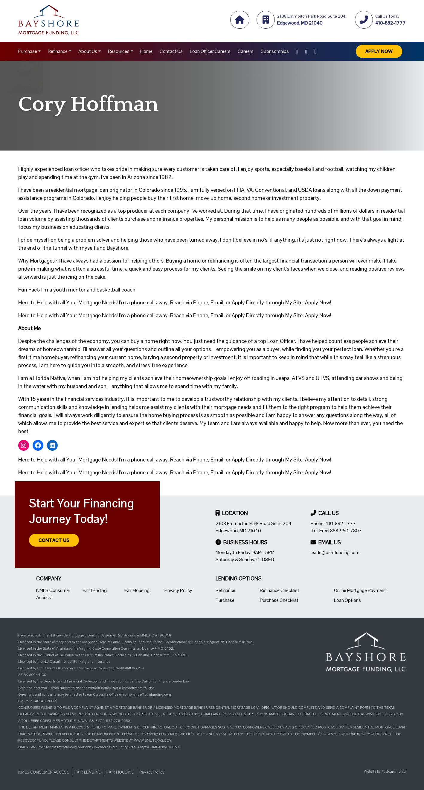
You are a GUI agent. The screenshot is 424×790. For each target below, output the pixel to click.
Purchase (27, 51)
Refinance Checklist (279, 590)
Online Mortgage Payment (360, 590)
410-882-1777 (340, 523)
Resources (118, 51)
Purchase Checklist (279, 600)
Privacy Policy (178, 590)
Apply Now (379, 51)
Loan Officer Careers (210, 51)
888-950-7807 (346, 530)
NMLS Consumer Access (43, 772)
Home (146, 51)
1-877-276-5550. (117, 720)
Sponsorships (275, 51)
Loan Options (347, 600)
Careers (246, 51)
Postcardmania (394, 771)
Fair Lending (95, 590)
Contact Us (171, 51)
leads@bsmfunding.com (335, 552)
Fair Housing (137, 590)
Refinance (58, 51)
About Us (87, 51)
